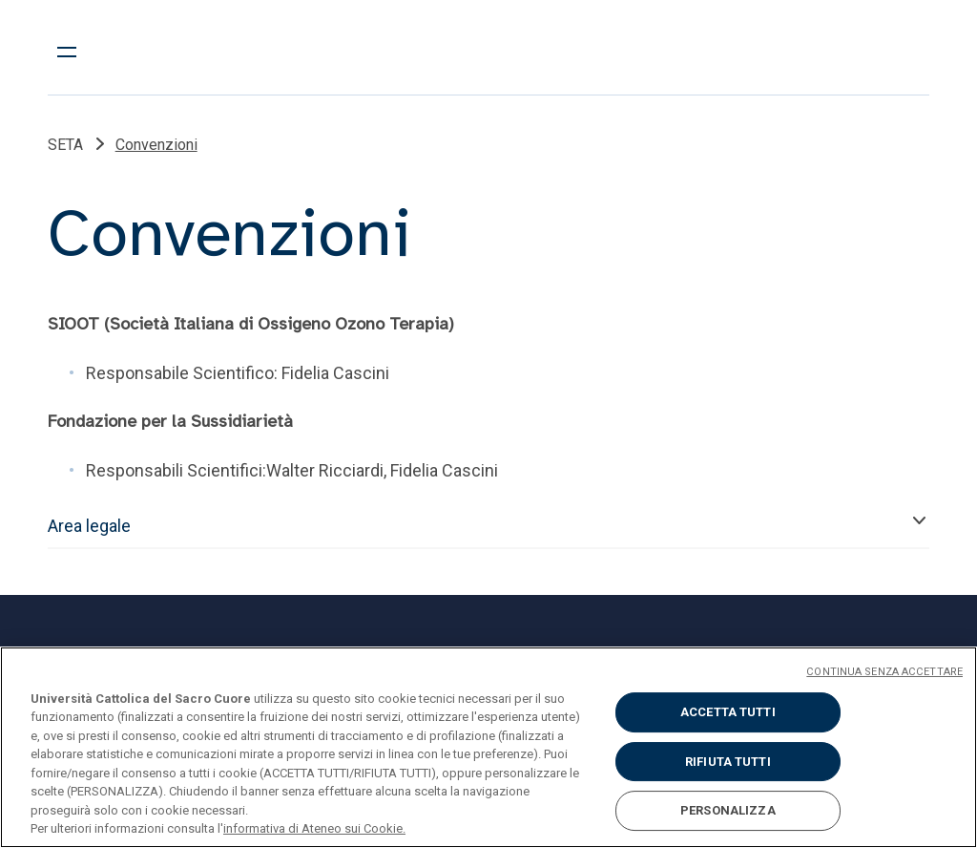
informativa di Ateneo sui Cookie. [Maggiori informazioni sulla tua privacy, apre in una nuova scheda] (314, 828)
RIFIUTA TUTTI (728, 761)
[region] (488, 747)
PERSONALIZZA (728, 810)
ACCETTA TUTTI (728, 712)
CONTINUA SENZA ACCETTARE (884, 672)
